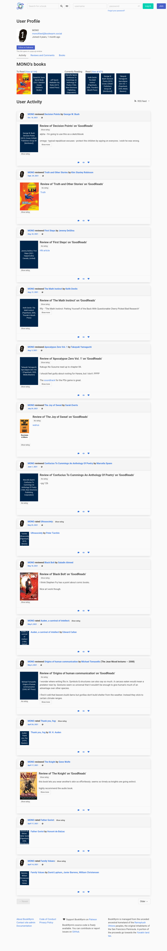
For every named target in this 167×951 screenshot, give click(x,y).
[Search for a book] (43, 6)
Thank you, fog (48, 721)
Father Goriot (47, 820)
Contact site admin (26, 922)
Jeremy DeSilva (66, 230)
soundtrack (49, 380)
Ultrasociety (47, 521)
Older (144, 901)
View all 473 (97, 72)
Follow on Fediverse (25, 47)
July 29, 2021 (33, 409)
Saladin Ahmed (65, 562)
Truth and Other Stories (56, 172)
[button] (142, 101)
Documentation (24, 926)
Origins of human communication (61, 661)
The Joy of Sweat (53, 405)
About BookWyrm (25, 919)
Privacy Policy (46, 922)
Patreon (93, 919)
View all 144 (31, 72)
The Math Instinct (53, 288)
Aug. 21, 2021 (33, 292)
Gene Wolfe (64, 762)
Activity (22, 55)
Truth (43, 192)
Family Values (48, 861)
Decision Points (52, 114)
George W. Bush (72, 114)
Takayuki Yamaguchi (81, 347)
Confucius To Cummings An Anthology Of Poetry (68, 463)
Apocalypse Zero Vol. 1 (56, 347)
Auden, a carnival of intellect (55, 620)
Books (62, 55)
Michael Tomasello (90, 661)
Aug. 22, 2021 (33, 234)
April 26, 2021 (33, 724)
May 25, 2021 (33, 525)
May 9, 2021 (32, 624)
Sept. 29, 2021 (33, 176)
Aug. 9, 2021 (32, 350)
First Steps (49, 230)
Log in (148, 6)
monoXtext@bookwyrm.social (47, 33)
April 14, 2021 (33, 865)
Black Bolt (49, 562)
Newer (23, 901)
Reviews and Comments (43, 55)
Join (161, 6)
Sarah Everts (71, 405)
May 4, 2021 (32, 665)
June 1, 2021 (33, 467)
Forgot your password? (116, 11)
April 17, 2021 (33, 765)
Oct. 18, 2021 (33, 118)
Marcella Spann (104, 463)
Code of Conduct (47, 919)
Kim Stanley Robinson (82, 172)
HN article (45, 250)
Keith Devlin (72, 288)
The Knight (49, 762)
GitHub (75, 931)
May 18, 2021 (33, 566)
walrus (36, 425)
